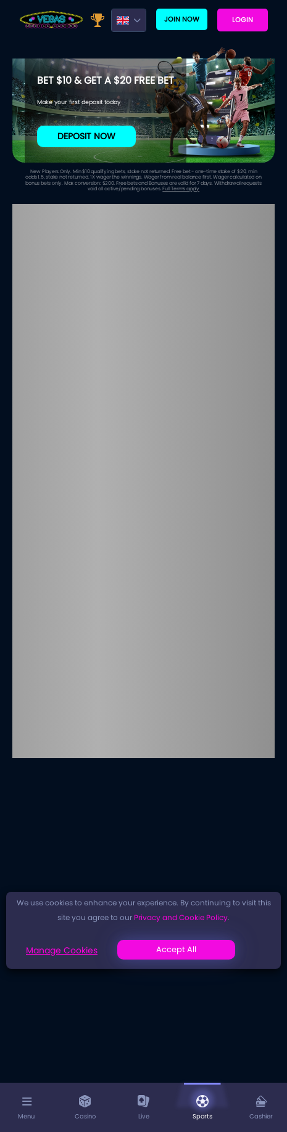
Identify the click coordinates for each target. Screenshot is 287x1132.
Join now (181, 19)
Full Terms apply (180, 188)
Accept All (176, 949)
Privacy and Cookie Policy (181, 917)
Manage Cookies (62, 950)
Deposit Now (86, 136)
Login (242, 20)
